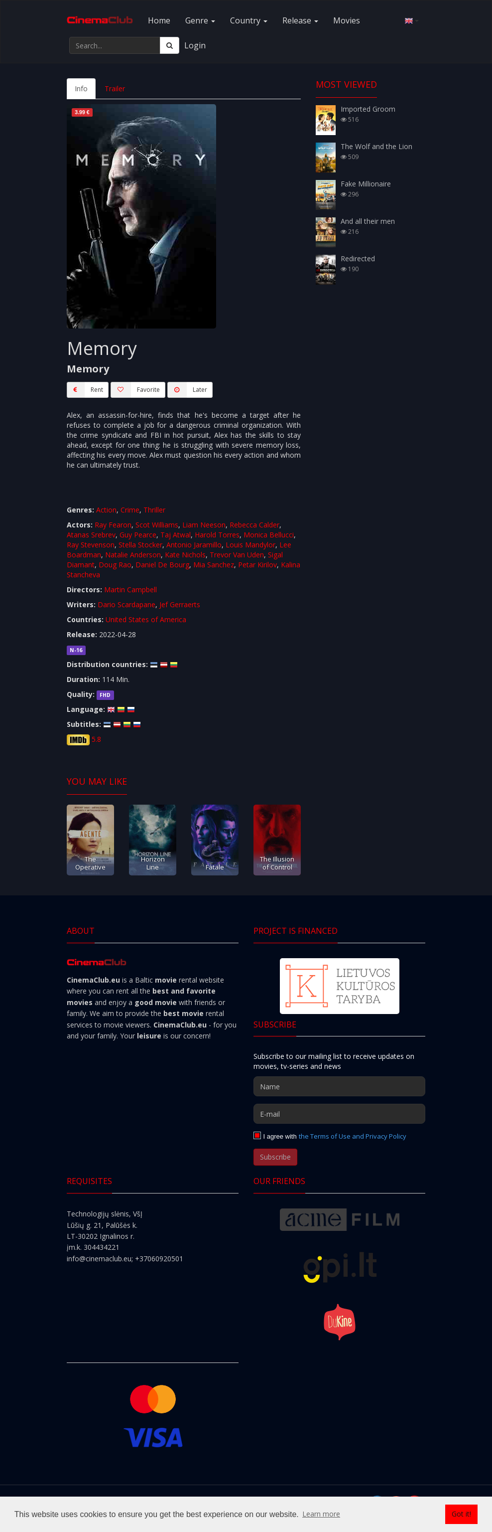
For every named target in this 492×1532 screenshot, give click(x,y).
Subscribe (275, 1157)
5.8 (96, 739)
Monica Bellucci (269, 534)
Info (81, 88)
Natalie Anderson (133, 554)
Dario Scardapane (126, 604)
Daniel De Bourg (162, 564)
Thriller (154, 509)
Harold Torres (217, 534)
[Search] (169, 45)
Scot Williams (156, 524)
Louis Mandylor (250, 544)
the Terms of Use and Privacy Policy (352, 1136)
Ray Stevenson (91, 544)
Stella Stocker (140, 544)
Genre (200, 20)
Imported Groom (368, 109)
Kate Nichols (185, 554)
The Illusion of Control (277, 862)
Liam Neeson (204, 524)
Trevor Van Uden (237, 554)
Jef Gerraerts (179, 604)
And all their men (368, 221)
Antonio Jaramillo (194, 544)
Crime (130, 509)
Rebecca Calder (254, 524)
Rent (85, 390)
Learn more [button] (321, 1514)
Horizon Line (153, 862)
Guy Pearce (138, 534)
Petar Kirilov (257, 564)
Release (300, 20)
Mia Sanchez (213, 564)
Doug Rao (115, 564)
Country (248, 20)
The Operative (90, 862)
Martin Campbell (130, 589)
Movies (346, 20)
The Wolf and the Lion (376, 146)
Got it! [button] (461, 1514)
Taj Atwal (175, 534)
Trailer (115, 88)
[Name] (339, 1086)
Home (159, 20)
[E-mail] (339, 1114)
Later (187, 390)
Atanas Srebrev (91, 534)
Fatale (215, 866)
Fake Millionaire (366, 183)
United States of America (146, 619)
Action (106, 509)
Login (195, 45)
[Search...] (114, 45)
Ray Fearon (113, 524)
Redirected (358, 258)
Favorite (135, 390)
